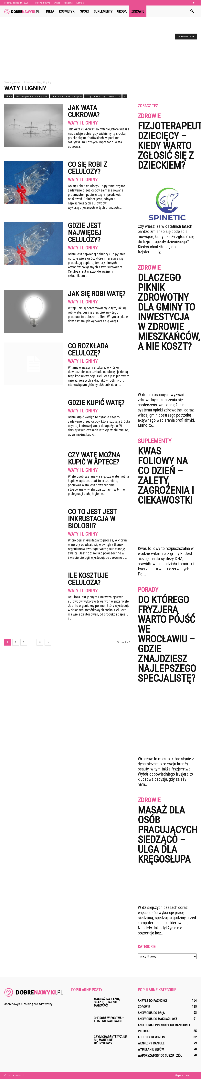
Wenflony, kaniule (151, 1043)
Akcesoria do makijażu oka (157, 1019)
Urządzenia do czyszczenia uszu (103, 96)
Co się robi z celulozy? (87, 168)
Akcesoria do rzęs (151, 1013)
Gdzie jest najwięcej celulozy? (84, 233)
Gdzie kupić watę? (96, 403)
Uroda (122, 11)
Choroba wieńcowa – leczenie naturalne (109, 1019)
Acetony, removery (151, 1037)
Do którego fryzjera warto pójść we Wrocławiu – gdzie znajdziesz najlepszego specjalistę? (167, 639)
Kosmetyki (67, 11)
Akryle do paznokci (152, 1001)
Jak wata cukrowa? (84, 111)
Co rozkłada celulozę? (88, 349)
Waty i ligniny (83, 123)
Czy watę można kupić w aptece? (94, 458)
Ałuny (9, 96)
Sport (84, 11)
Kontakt (80, 2)
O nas (57, 2)
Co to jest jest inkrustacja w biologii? (92, 519)
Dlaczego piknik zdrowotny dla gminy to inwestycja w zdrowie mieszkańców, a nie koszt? (169, 312)
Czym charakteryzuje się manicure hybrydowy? (110, 1040)
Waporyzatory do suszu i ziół (160, 1055)
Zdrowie (137, 11)
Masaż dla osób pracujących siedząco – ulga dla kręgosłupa (167, 834)
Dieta (50, 11)
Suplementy (103, 11)
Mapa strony (182, 1075)
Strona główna (42, 2)
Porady (148, 589)
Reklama (68, 2)
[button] (192, 11)
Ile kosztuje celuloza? (88, 579)
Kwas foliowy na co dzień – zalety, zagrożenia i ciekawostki (166, 475)
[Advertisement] (100, 50)
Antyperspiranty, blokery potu (32, 96)
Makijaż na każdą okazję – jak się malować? (107, 1002)
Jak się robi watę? (96, 294)
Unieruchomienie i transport (67, 96)
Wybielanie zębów (151, 1049)
